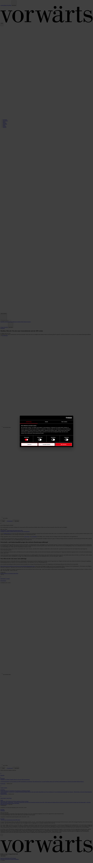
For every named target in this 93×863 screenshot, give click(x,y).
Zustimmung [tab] (28, 421)
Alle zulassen (63, 444)
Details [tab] (46, 421)
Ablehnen (29, 444)
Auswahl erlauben (46, 444)
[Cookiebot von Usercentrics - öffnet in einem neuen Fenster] (67, 418)
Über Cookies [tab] (64, 421)
